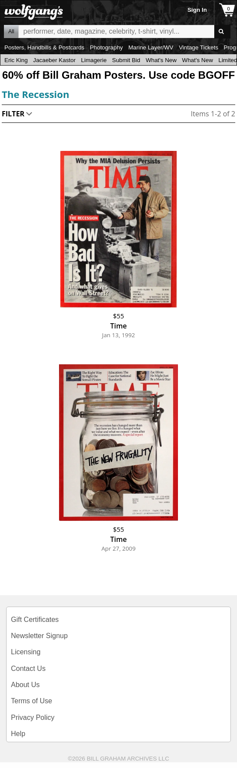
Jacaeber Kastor (54, 60)
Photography (106, 47)
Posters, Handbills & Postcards (44, 47)
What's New (161, 60)
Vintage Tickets (198, 47)
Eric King (16, 60)
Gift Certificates (35, 619)
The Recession (35, 94)
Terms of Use (31, 701)
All (11, 31)
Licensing (26, 652)
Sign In (197, 10)
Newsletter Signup (39, 635)
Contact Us (28, 668)
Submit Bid (126, 60)
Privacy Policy (33, 717)
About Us (25, 684)
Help (18, 733)
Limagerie (94, 60)
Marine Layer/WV (150, 47)
